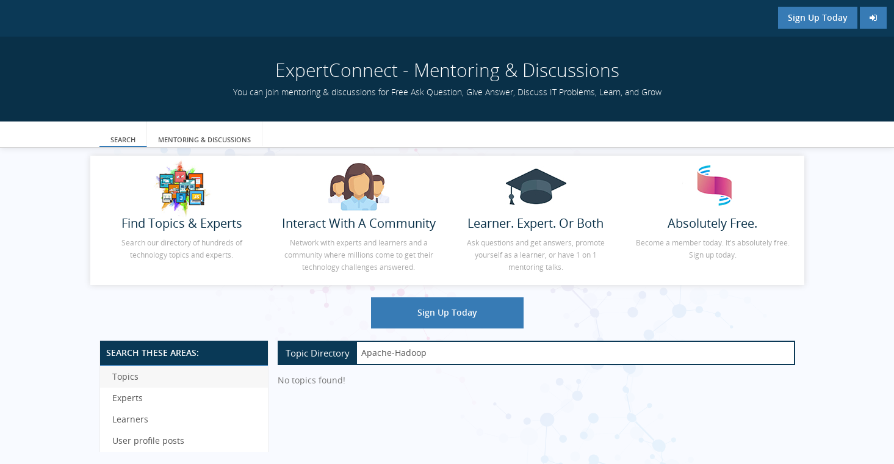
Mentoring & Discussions (204, 139)
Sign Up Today (818, 17)
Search (122, 139)
